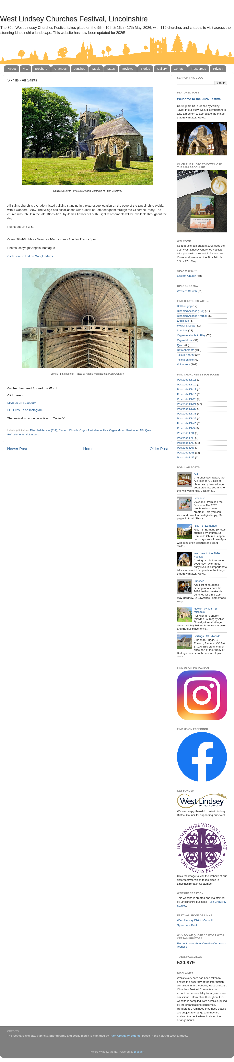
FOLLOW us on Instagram (25, 410)
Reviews (127, 68)
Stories (145, 68)
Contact (179, 68)
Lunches (79, 68)
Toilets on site (185, 359)
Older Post (159, 449)
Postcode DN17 (186, 389)
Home (88, 449)
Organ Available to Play (93, 430)
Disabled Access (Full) (43, 430)
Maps (111, 68)
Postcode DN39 (186, 418)
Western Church (187, 291)
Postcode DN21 (186, 404)
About (12, 68)
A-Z (25, 68)
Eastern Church (68, 430)
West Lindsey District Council (195, 920)
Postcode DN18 (186, 394)
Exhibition (183, 320)
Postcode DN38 (186, 413)
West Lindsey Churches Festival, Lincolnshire (74, 19)
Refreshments (15, 434)
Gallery (162, 68)
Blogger (138, 1051)
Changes (60, 68)
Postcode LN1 (185, 433)
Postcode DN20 (186, 399)
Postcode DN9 (186, 428)
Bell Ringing (184, 306)
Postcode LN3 (185, 442)
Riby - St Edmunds (205, 525)
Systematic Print (187, 925)
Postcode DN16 (186, 384)
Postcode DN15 (186, 379)
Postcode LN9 (185, 457)
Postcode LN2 (185, 437)
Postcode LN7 (185, 447)
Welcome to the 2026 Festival (199, 99)
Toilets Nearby (186, 354)
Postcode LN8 (135, 430)
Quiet (148, 430)
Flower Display (186, 325)
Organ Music (117, 430)
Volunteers (32, 434)
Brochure (41, 68)
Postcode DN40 (186, 423)
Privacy (218, 68)
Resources (198, 68)
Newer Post (17, 449)
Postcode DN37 (186, 408)
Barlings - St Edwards (207, 636)
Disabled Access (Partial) (192, 315)
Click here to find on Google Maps (30, 256)
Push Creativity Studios (125, 1035)
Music (96, 68)
